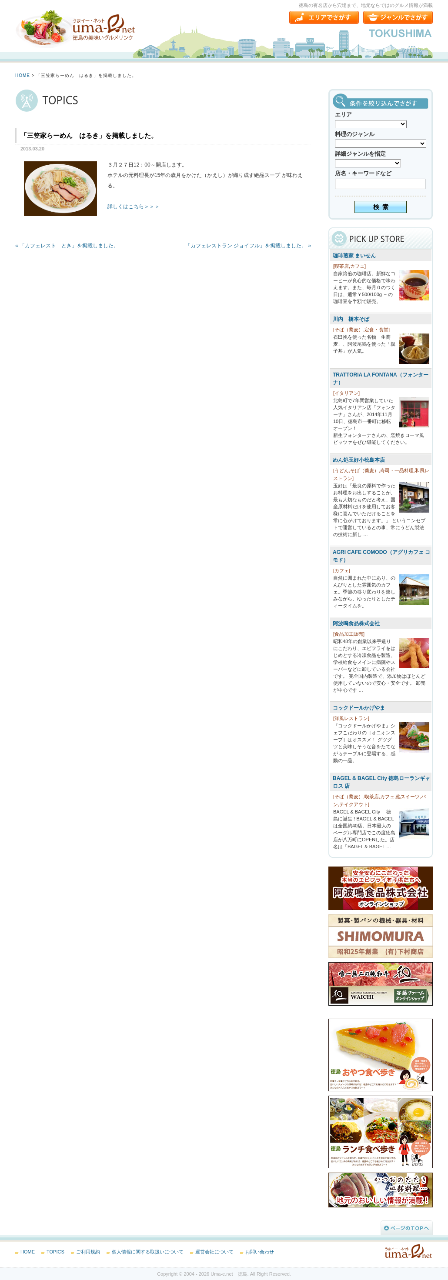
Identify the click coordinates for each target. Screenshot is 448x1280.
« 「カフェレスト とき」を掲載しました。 (67, 246)
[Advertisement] (80, 325)
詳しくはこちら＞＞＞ (133, 206)
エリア (343, 114)
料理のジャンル (354, 134)
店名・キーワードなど (363, 173)
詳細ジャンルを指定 (360, 153)
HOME (22, 75)
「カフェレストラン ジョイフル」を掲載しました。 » (248, 246)
